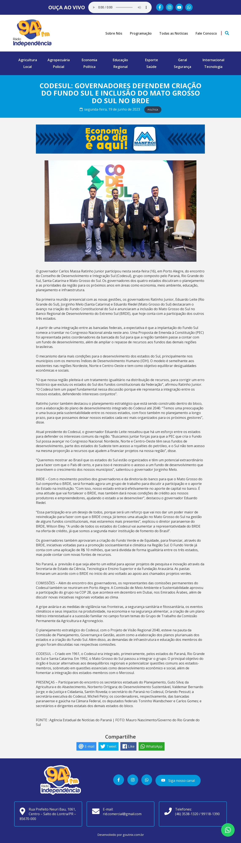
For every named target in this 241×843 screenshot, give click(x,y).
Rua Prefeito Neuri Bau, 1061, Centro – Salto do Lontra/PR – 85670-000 (48, 814)
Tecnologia (213, 66)
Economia (89, 60)
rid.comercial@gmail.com (122, 814)
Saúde (151, 66)
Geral (182, 60)
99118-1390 (210, 814)
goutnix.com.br (133, 835)
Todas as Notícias (173, 33)
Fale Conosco (206, 33)
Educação (120, 60)
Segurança (182, 66)
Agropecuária (59, 60)
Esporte (151, 60)
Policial (58, 66)
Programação (141, 33)
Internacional (213, 60)
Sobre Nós (113, 33)
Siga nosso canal (178, 780)
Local (27, 66)
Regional (120, 66)
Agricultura (27, 60)
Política (89, 66)
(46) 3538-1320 (186, 814)
